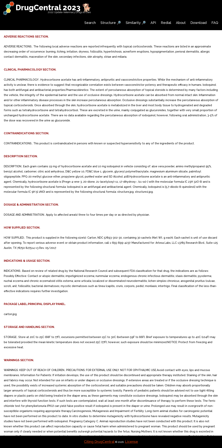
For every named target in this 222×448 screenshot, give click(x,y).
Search (90, 23)
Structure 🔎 (110, 23)
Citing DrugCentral (99, 442)
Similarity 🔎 (136, 23)
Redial (166, 23)
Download (198, 23)
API (153, 23)
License (131, 442)
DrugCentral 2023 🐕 (54, 7)
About (181, 23)
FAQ (214, 23)
